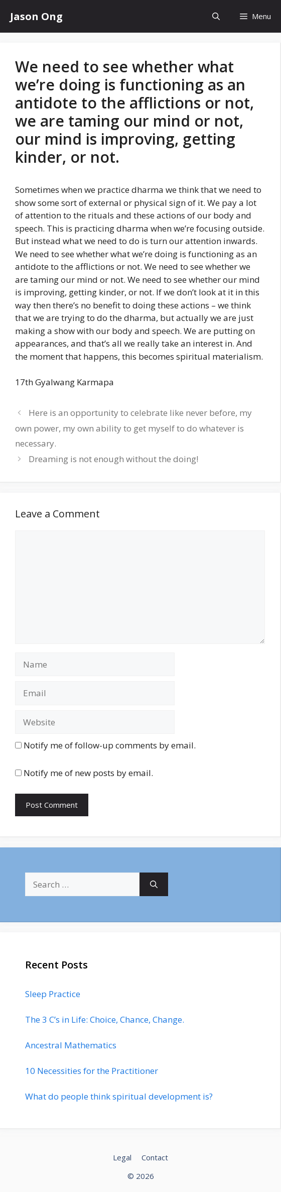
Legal (122, 1157)
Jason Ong (36, 16)
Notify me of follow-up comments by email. (110, 745)
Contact (155, 1157)
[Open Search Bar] (216, 16)
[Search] (153, 885)
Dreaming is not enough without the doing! (113, 459)
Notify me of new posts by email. (88, 773)
